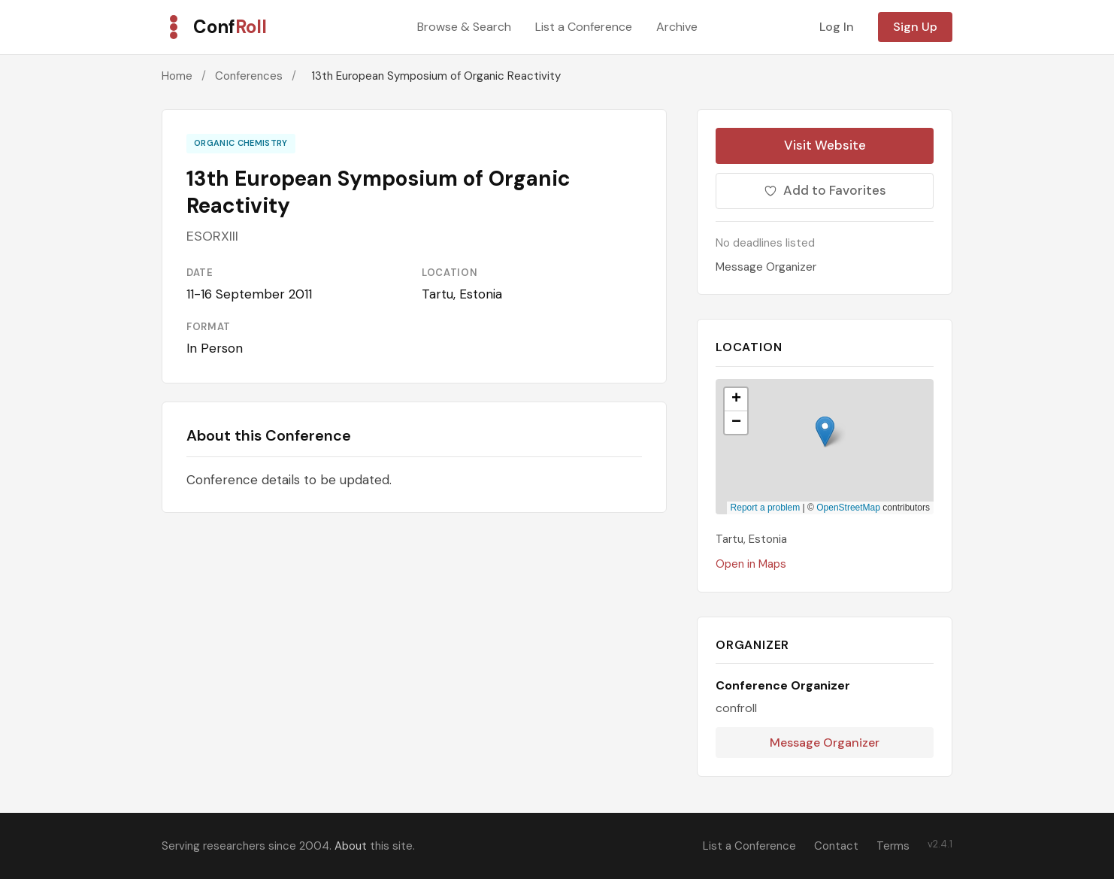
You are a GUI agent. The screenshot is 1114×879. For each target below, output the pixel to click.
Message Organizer (766, 266)
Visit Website (825, 145)
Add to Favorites (825, 190)
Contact (836, 845)
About (351, 845)
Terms (893, 845)
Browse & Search (464, 27)
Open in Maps (751, 563)
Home (177, 75)
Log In (836, 27)
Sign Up (915, 27)
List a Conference (583, 27)
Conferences (249, 75)
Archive (677, 27)
